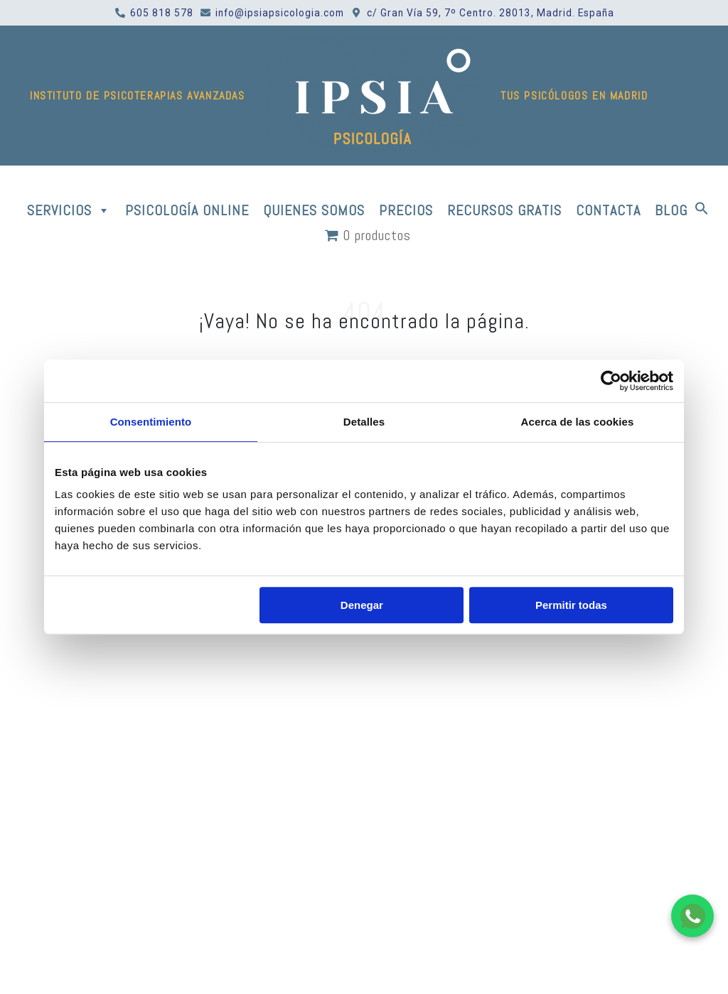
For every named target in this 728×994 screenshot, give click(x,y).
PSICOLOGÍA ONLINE (187, 210)
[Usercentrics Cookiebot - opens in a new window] (611, 380)
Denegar (362, 605)
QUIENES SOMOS (314, 210)
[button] (702, 210)
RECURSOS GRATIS (504, 210)
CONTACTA (608, 210)
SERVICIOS (69, 210)
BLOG (671, 210)
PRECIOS (406, 210)
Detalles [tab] (364, 422)
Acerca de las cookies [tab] (577, 422)
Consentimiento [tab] (151, 422)
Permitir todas (571, 605)
